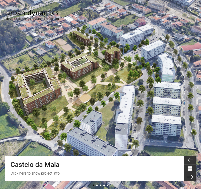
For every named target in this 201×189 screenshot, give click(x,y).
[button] (192, 12)
